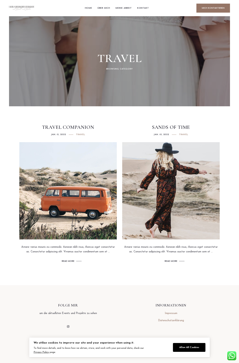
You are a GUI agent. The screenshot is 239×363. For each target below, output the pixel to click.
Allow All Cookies (189, 347)
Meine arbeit (124, 8)
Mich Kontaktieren (213, 8)
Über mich (103, 8)
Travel (80, 134)
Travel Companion (68, 127)
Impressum (171, 313)
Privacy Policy (41, 352)
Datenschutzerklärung (171, 320)
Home (88, 8)
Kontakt (143, 8)
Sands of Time (171, 127)
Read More (68, 261)
